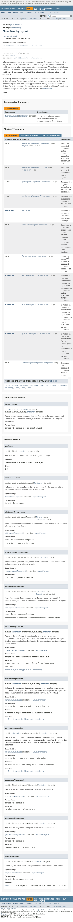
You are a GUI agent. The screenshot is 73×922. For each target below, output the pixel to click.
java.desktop (16, 25)
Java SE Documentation (45, 910)
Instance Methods (29, 136)
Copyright (4, 914)
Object (13, 55)
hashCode (44, 385)
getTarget (26, 210)
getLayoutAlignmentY (31, 196)
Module (13, 8)
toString (9, 388)
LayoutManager (9, 45)
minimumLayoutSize (30, 304)
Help (64, 8)
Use (35, 8)
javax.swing (16, 27)
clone (7, 385)
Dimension (9, 275)
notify (53, 385)
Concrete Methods (51, 136)
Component (45, 143)
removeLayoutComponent (32, 363)
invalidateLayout (30, 225)
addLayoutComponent (31, 143)
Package (21, 8)
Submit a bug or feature (8, 908)
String (44, 167)
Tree (41, 8)
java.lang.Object (9, 36)
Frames (30, 12)
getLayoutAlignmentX (31, 182)
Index (58, 8)
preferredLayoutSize (31, 333)
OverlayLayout (11, 116)
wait (17, 388)
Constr (25, 19)
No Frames (39, 12)
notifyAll (62, 385)
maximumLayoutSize (30, 275)
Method (33, 19)
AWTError (9, 885)
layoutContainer (29, 256)
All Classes (53, 12)
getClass (34, 385)
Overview (5, 8)
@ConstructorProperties (16, 409)
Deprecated (49, 8)
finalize (24, 385)
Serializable (38, 45)
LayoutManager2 (23, 45)
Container (23, 116)
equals (15, 385)
